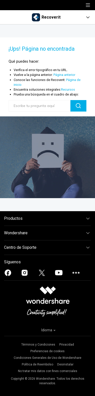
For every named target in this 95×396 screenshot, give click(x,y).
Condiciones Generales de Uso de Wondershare (47, 358)
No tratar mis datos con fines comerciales (47, 371)
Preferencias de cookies (47, 351)
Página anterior (64, 75)
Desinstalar (65, 364)
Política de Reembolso (37, 364)
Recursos (68, 89)
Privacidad (66, 344)
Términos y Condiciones (38, 344)
